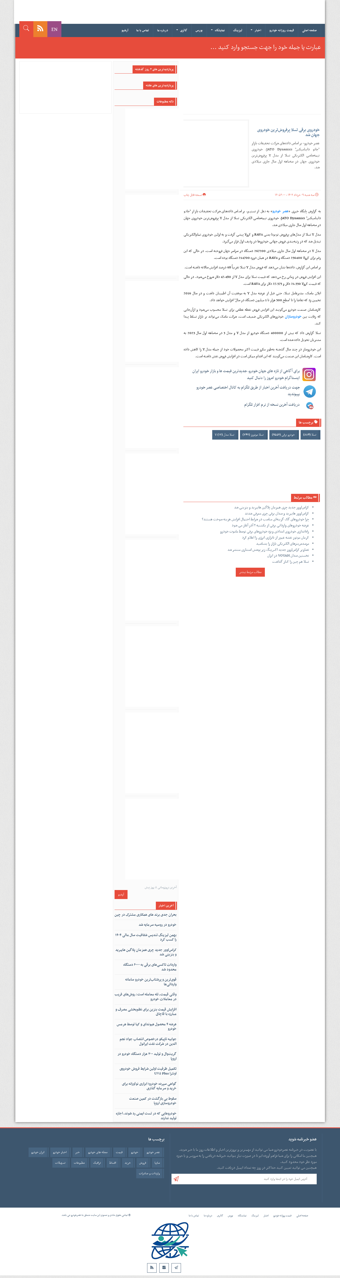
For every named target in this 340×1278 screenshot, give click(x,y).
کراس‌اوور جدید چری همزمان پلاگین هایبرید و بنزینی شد (271, 507)
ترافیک (97, 1163)
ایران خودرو (37, 1152)
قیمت (119, 1152)
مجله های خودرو (97, 1152)
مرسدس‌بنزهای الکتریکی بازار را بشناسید (282, 544)
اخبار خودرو (60, 1152)
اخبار (256, 30)
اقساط (112, 1163)
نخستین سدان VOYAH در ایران (288, 556)
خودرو (134, 1152)
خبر (77, 1152)
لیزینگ (237, 30)
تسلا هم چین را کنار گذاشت (290, 562)
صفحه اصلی (309, 30)
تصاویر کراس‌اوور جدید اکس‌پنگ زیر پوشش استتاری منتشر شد (268, 550)
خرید (128, 1163)
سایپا (157, 1163)
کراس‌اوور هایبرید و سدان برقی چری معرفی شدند (277, 514)
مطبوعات (79, 1163)
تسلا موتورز (253, 434)
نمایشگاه (218, 30)
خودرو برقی (283, 434)
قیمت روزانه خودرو (281, 30)
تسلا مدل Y (224, 434)
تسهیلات (60, 1163)
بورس (199, 30)
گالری (181, 30)
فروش (142, 1163)
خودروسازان (293, 317)
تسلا (309, 434)
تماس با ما (142, 30)
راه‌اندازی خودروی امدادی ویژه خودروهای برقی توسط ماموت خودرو (264, 532)
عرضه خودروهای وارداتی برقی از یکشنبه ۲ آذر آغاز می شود (270, 525)
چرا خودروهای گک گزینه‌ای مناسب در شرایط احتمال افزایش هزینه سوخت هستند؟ (255, 519)
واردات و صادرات (149, 1173)
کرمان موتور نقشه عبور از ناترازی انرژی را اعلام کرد (275, 538)
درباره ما (162, 30)
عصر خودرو (280, 211)
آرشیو (124, 30)
